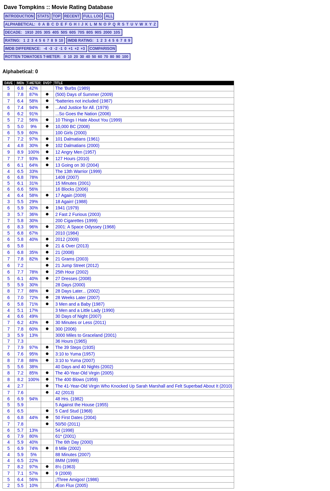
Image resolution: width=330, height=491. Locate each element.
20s (38, 32)
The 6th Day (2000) (74, 442)
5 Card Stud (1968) (73, 410)
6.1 (20, 165)
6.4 (20, 100)
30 (82, 57)
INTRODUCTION (19, 16)
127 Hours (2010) (72, 158)
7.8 (20, 94)
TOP (56, 16)
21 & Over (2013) (72, 245)
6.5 (20, 171)
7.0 (20, 297)
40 (88, 57)
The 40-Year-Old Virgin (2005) (84, 372)
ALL (109, 16)
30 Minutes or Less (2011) (80, 322)
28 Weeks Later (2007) (77, 297)
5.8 (20, 220)
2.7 (20, 386)
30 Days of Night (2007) (78, 316)
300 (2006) (66, 329)
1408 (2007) (67, 177)
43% (33, 322)
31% (33, 183)
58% (33, 100)
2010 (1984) (67, 233)
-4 (45, 48)
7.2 (20, 119)
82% (33, 258)
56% (33, 119)
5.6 (20, 366)
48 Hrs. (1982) (69, 398)
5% (34, 454)
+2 (76, 48)
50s (64, 32)
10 (61, 40)
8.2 (20, 379)
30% (33, 145)
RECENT (71, 16)
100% (33, 152)
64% (33, 165)
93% (33, 158)
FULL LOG (92, 16)
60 (100, 57)
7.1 (20, 473)
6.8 (20, 88)
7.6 (20, 353)
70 (106, 57)
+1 (70, 48)
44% (33, 417)
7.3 (20, 341)
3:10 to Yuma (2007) (75, 360)
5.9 (20, 132)
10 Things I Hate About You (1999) (88, 119)
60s (72, 32)
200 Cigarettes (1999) (76, 220)
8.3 (20, 226)
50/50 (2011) (67, 424)
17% (33, 310)
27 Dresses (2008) (73, 278)
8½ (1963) (65, 466)
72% (33, 297)
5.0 (20, 126)
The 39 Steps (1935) (75, 347)
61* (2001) (65, 436)
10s (117, 32)
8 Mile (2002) (68, 448)
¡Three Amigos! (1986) (77, 479)
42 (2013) (64, 392)
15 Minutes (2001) (73, 183)
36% (33, 214)
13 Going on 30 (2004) (77, 165)
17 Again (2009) (70, 195)
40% (33, 239)
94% (33, 107)
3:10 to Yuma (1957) (75, 353)
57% (33, 473)
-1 (61, 48)
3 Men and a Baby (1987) (80, 304)
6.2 (20, 113)
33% (33, 171)
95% (33, 353)
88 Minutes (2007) (73, 454)
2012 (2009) (67, 239)
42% (33, 88)
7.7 (20, 158)
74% (33, 448)
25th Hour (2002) (71, 271)
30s (47, 32)
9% (34, 126)
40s (55, 32)
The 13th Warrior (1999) (78, 171)
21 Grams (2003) (71, 258)
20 (76, 57)
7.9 (20, 347)
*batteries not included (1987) (83, 100)
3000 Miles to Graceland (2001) (85, 335)
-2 (56, 48)
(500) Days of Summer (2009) (84, 94)
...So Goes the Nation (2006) (83, 113)
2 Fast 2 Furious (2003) (78, 214)
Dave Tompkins (24, 7)
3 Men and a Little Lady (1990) (85, 310)
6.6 (20, 189)
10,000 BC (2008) (72, 126)
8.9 (20, 152)
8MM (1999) (67, 460)
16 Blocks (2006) (71, 189)
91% (33, 113)
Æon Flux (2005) (71, 485)
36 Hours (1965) (71, 341)
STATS (43, 16)
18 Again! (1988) (71, 201)
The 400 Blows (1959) (76, 379)
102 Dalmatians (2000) (77, 145)
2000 (107, 32)
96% (33, 226)
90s (98, 32)
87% (33, 94)
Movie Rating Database (82, 7)
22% (33, 460)
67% (33, 233)
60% (33, 132)
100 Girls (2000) (71, 132)
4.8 (20, 145)
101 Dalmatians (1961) (77, 138)
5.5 (20, 201)
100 (125, 57)
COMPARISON (102, 48)
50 (94, 57)
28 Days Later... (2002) (77, 290)
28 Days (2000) (70, 284)
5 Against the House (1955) (81, 404)
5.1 (20, 310)
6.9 (20, 398)
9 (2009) (63, 473)
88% (33, 290)
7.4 (20, 107)
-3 (50, 48)
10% (33, 485)
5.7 (20, 214)
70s (81, 32)
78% (33, 177)
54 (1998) (64, 430)
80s (89, 32)
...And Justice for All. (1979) (82, 107)
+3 (83, 48)
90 (118, 57)
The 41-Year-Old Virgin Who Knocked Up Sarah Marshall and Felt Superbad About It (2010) (143, 386)
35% (33, 252)
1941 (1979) (67, 207)
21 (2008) (64, 252)
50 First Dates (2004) (76, 417)
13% (33, 335)
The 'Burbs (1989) (72, 88)
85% (33, 372)
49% (33, 316)
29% (33, 201)
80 (112, 57)
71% (33, 304)
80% (33, 436)
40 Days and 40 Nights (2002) (84, 366)
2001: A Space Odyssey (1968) (85, 226)
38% (33, 366)
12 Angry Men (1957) (75, 152)
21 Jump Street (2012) (77, 265)
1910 (29, 32)
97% (33, 138)
